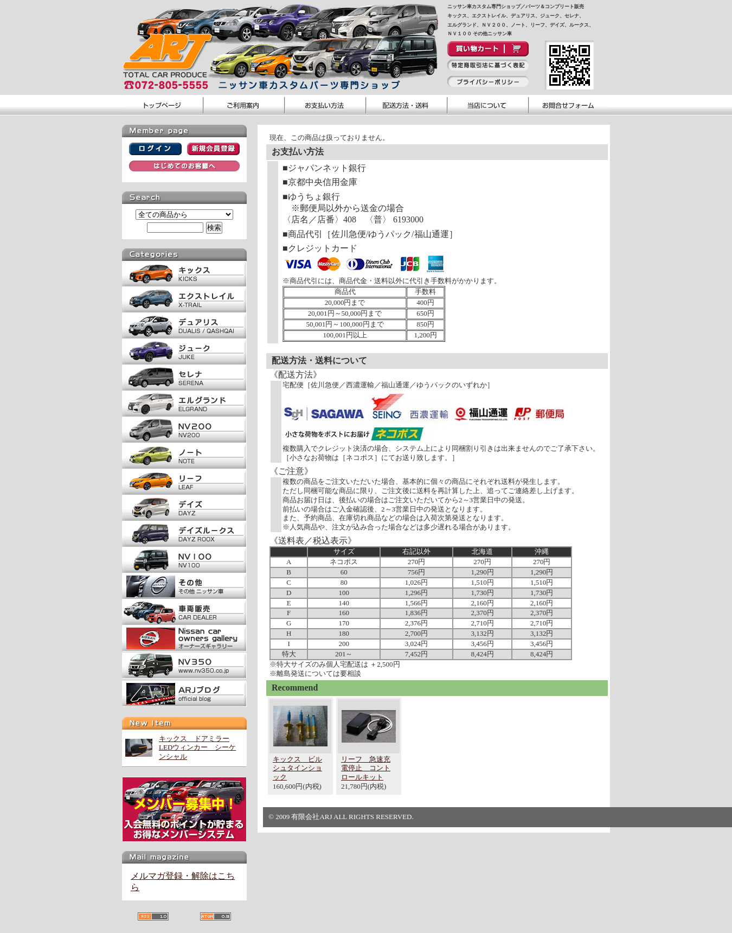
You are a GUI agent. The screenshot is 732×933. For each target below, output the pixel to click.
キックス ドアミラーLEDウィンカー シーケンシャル (197, 747)
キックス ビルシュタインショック (297, 768)
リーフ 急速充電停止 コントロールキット (365, 768)
